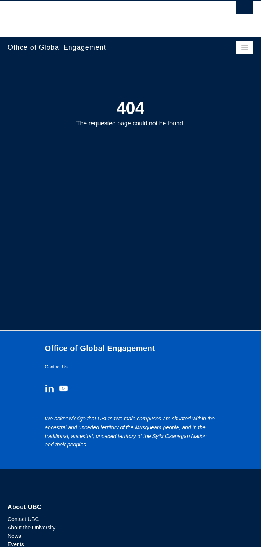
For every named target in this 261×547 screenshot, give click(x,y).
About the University (31, 527)
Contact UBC (23, 519)
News (14, 536)
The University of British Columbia (94, 15)
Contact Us (56, 367)
